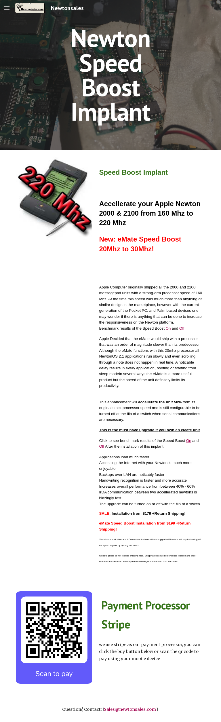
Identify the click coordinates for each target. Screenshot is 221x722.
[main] (110, 74)
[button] (7, 8)
